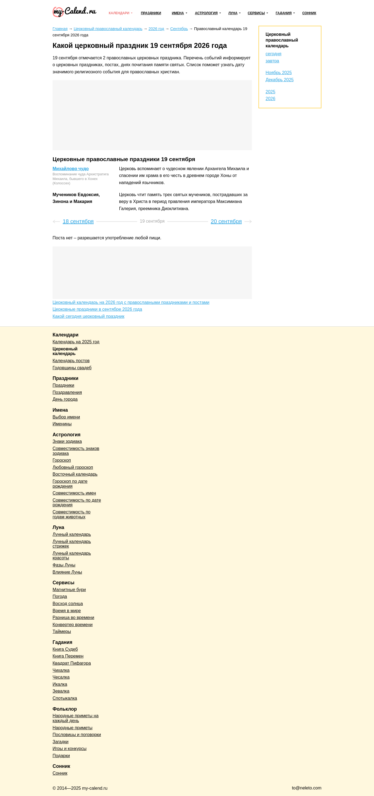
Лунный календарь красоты (72, 555)
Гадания (284, 13)
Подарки (61, 755)
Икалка (60, 684)
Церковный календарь (65, 351)
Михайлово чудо (71, 168)
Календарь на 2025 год (76, 341)
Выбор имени (66, 417)
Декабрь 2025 (280, 79)
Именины (62, 424)
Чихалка (61, 670)
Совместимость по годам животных (72, 514)
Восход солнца (68, 603)
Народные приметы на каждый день (76, 718)
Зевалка (61, 691)
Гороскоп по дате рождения (70, 484)
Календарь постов (71, 360)
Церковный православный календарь (282, 40)
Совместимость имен (74, 493)
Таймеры (62, 631)
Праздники (151, 13)
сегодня (273, 53)
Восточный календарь (75, 474)
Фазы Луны (64, 565)
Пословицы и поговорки (77, 734)
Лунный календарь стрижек (72, 544)
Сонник (309, 13)
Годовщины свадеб (72, 367)
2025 (270, 91)
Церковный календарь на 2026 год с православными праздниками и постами (131, 302)
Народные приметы (73, 727)
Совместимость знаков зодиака (76, 451)
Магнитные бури (69, 589)
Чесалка (61, 677)
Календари (119, 13)
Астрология (206, 13)
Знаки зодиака (67, 441)
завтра (272, 61)
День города (65, 399)
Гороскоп (62, 460)
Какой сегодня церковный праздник (88, 316)
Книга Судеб (65, 649)
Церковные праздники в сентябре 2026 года (97, 309)
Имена (178, 13)
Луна (232, 13)
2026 (270, 98)
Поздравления (67, 392)
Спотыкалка (65, 698)
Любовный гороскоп (73, 467)
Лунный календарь (72, 534)
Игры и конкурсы (70, 748)
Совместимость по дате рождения (77, 502)
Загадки (60, 741)
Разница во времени (73, 617)
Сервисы (256, 13)
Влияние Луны (67, 572)
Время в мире (67, 610)
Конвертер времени (73, 624)
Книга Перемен (68, 656)
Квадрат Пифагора (72, 663)
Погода (60, 596)
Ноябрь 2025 (279, 72)
